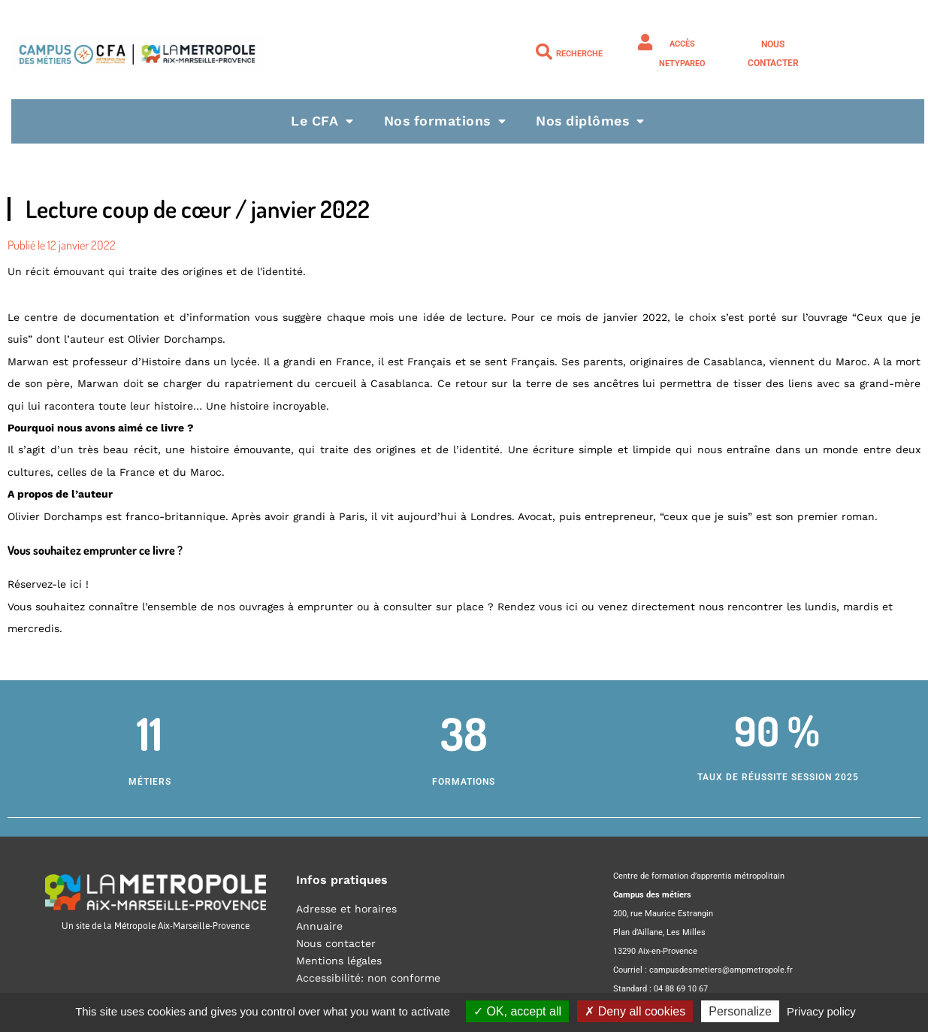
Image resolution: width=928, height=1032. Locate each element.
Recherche (579, 54)
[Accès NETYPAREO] (645, 42)
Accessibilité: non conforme (368, 978)
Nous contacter (336, 943)
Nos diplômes (592, 121)
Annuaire (319, 926)
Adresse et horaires (346, 909)
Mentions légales (339, 961)
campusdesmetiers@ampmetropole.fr (721, 970)
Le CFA (320, 121)
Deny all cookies (635, 1011)
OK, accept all (517, 1011)
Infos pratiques (342, 880)
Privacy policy (821, 1011)
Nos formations (444, 121)
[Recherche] (544, 52)
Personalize (740, 1011)
